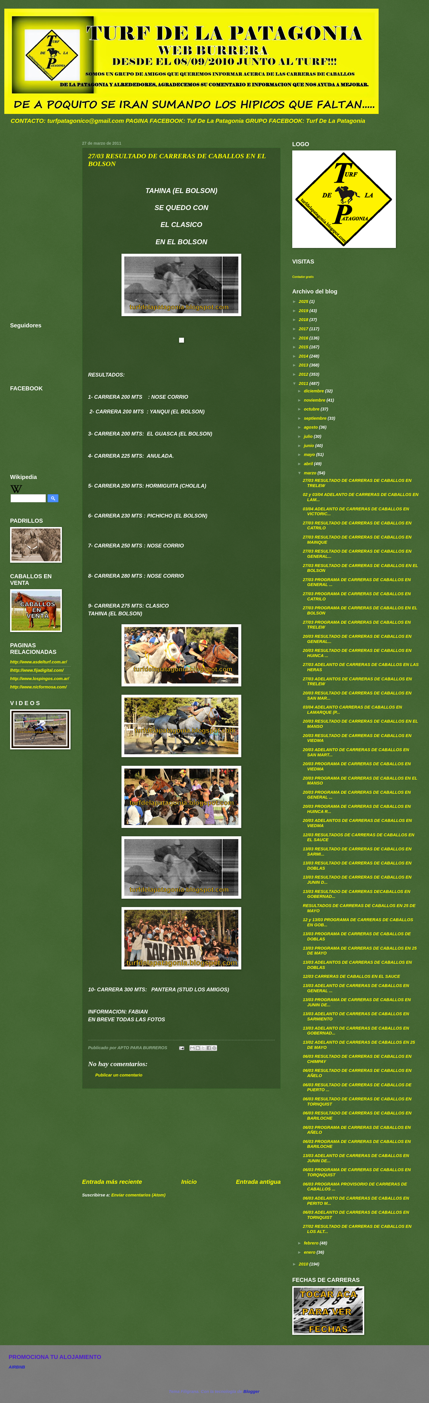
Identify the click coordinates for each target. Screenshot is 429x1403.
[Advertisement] (181, 1133)
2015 (304, 347)
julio (309, 436)
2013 (304, 365)
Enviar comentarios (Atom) (138, 1195)
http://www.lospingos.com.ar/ (39, 678)
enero (310, 1252)
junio (309, 445)
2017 (304, 329)
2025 (304, 301)
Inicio (189, 1181)
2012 (304, 374)
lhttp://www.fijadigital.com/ (37, 670)
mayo (310, 454)
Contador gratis (303, 276)
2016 (304, 338)
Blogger (251, 1391)
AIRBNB (17, 1367)
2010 (304, 1264)
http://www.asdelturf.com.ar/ (38, 662)
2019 (304, 310)
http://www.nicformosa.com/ (38, 687)
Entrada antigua (258, 1181)
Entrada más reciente (112, 1181)
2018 (304, 319)
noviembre (315, 400)
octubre (312, 409)
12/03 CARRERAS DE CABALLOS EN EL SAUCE (351, 976)
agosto (311, 427)
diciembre (314, 391)
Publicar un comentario (119, 1075)
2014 (304, 356)
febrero (312, 1243)
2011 (304, 383)
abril (309, 463)
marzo (310, 473)
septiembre (316, 418)
